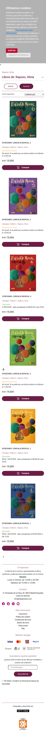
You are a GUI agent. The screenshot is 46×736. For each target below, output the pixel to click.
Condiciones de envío (23, 620)
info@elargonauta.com (23, 599)
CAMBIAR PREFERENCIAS (18, 55)
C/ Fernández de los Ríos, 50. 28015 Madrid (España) (23, 593)
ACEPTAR (11, 51)
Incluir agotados (8, 94)
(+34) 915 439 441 (23, 596)
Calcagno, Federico (9, 147)
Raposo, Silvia (23, 147)
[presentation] (20, 691)
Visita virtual (23, 626)
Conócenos (23, 614)
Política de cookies (23, 617)
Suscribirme (23, 674)
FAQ (23, 629)
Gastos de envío (23, 623)
